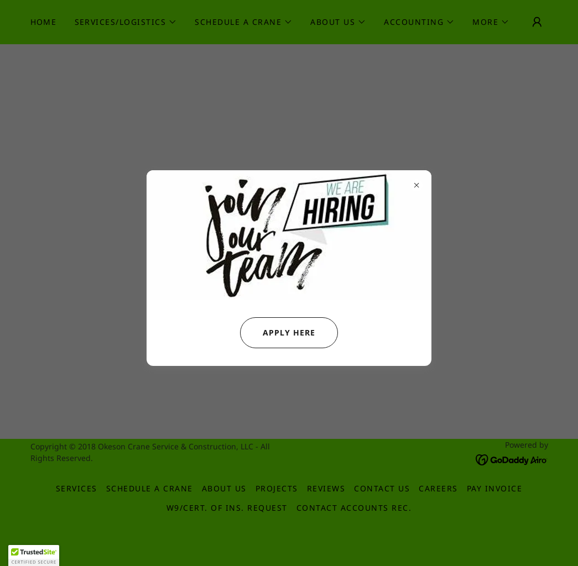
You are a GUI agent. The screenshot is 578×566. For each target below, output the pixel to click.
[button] (33, 555)
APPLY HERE (277, 332)
